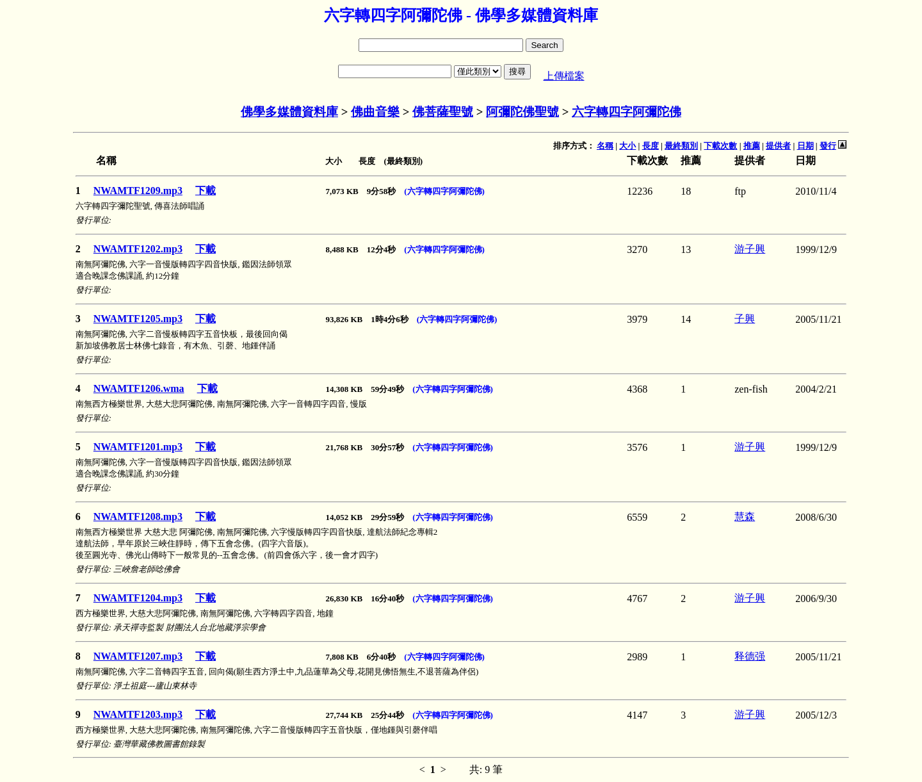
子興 (744, 318)
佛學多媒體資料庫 (289, 111)
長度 (650, 146)
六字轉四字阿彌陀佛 (626, 111)
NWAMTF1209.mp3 (137, 190)
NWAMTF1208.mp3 (137, 516)
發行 (828, 146)
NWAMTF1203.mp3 (137, 714)
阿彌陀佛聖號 (522, 111)
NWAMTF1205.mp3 (137, 318)
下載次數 (720, 146)
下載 (205, 190)
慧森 (744, 516)
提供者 (778, 146)
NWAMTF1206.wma (138, 388)
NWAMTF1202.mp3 (137, 248)
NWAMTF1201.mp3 (137, 446)
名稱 (605, 146)
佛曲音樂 (375, 111)
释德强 (749, 656)
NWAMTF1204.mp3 (137, 597)
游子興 (749, 248)
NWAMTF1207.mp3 (137, 656)
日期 (805, 146)
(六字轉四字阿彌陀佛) (444, 191)
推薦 (751, 146)
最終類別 (681, 146)
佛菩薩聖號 (442, 111)
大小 (627, 146)
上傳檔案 (564, 75)
